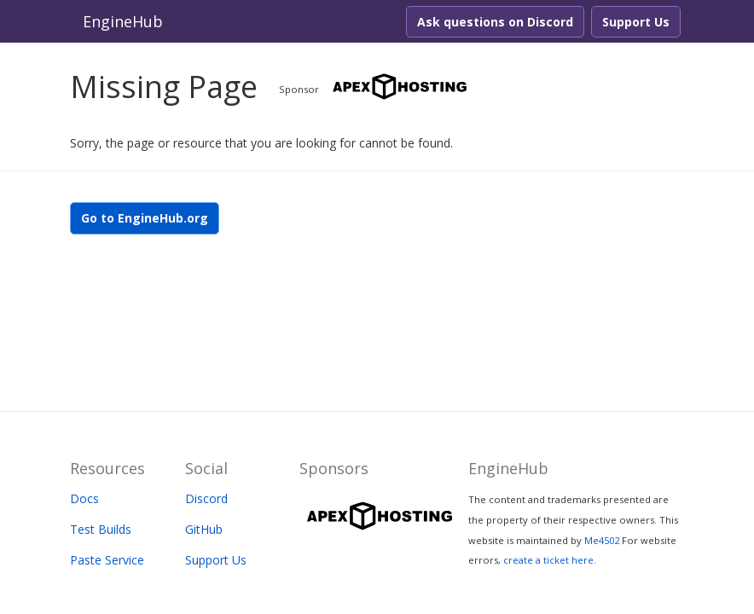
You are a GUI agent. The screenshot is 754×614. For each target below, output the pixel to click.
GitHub (204, 529)
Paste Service (107, 560)
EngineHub (123, 21)
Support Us (636, 22)
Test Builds (100, 529)
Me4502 (601, 540)
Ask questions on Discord (495, 22)
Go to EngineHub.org (144, 218)
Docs (84, 498)
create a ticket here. (549, 559)
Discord (206, 498)
